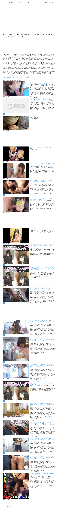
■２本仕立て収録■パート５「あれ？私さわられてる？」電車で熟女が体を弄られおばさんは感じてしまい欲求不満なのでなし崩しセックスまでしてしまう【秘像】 (42, 322)
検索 (28, 2)
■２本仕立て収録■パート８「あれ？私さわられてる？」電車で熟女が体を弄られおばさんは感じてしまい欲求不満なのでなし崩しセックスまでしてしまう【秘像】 (42, 339)
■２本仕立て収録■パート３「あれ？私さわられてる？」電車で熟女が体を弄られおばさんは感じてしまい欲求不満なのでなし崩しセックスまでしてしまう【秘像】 (42, 422)
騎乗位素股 (9, 77)
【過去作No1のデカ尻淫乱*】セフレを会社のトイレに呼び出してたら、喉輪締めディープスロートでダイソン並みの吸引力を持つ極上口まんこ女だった (42, 247)
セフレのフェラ (33, 116)
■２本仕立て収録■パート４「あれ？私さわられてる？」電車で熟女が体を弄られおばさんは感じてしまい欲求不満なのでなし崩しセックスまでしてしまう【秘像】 (42, 365)
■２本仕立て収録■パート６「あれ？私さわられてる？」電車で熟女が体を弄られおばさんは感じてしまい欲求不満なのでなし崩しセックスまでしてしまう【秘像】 (42, 440)
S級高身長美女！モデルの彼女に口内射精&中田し (39, 229)
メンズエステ (27, 77)
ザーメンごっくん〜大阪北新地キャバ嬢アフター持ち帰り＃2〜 (42, 147)
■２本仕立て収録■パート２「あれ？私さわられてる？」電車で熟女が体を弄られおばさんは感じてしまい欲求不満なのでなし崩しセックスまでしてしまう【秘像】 (42, 457)
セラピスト (21, 77)
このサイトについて (49, 2)
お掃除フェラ (15, 77)
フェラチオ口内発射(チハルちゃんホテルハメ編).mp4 (40, 99)
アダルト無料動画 (9, 2)
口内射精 (4, 77)
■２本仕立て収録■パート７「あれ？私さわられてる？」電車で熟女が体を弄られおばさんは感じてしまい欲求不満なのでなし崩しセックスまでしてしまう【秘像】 (42, 404)
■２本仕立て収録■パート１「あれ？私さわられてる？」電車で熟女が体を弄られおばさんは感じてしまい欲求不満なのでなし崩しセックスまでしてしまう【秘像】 (42, 290)
